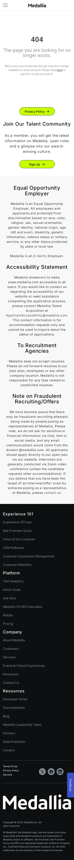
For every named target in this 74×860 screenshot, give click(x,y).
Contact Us (11, 683)
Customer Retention (17, 565)
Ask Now (9, 598)
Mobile (8, 615)
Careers (9, 750)
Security (7, 774)
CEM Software (13, 548)
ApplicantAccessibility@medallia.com (36, 315)
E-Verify (40, 256)
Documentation (14, 708)
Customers (11, 649)
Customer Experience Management (28, 556)
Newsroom (11, 674)
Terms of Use (10, 766)
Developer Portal (15, 699)
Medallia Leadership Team (22, 725)
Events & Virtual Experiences (24, 666)
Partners (9, 733)
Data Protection (14, 742)
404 (37, 39)
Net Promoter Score (17, 531)
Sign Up (34, 164)
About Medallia (14, 640)
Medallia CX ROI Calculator (22, 607)
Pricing (8, 624)
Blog (6, 716)
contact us (52, 493)
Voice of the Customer (19, 539)
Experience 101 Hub (17, 522)
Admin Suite (12, 590)
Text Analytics (13, 581)
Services (9, 657)
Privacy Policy (35, 111)
